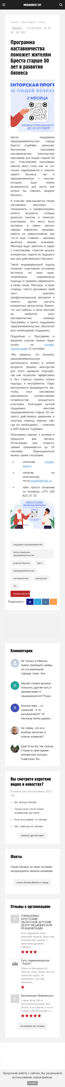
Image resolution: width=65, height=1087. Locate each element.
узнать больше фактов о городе (32, 882)
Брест (40, 563)
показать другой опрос (32, 835)
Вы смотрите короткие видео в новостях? (31, 782)
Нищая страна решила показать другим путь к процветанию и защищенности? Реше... (37, 690)
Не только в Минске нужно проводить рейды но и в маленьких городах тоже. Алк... (37, 667)
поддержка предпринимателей (27, 544)
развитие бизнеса (21, 563)
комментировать (21, 593)
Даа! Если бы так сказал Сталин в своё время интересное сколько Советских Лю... (37, 752)
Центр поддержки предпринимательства (23, 554)
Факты (16, 856)
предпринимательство (23, 570)
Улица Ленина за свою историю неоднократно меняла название (32, 869)
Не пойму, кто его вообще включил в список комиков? (33, 732)
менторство (41, 578)
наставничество (20, 578)
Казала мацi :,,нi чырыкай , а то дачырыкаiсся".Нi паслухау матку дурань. (36, 712)
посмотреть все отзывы (32, 1026)
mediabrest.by (32, 5)
